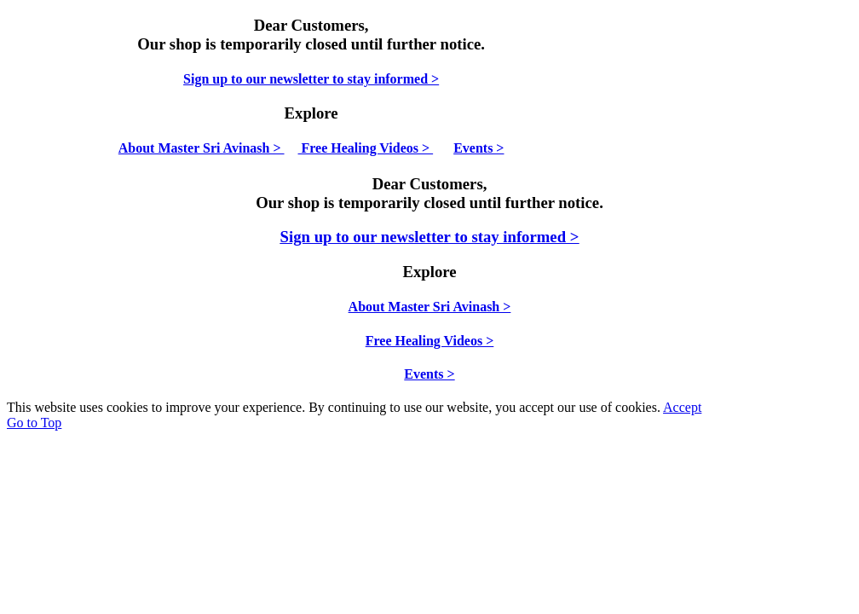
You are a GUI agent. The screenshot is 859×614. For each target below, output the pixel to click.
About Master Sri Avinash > (201, 148)
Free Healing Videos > (366, 148)
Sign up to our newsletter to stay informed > (311, 79)
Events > (478, 148)
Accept (682, 407)
